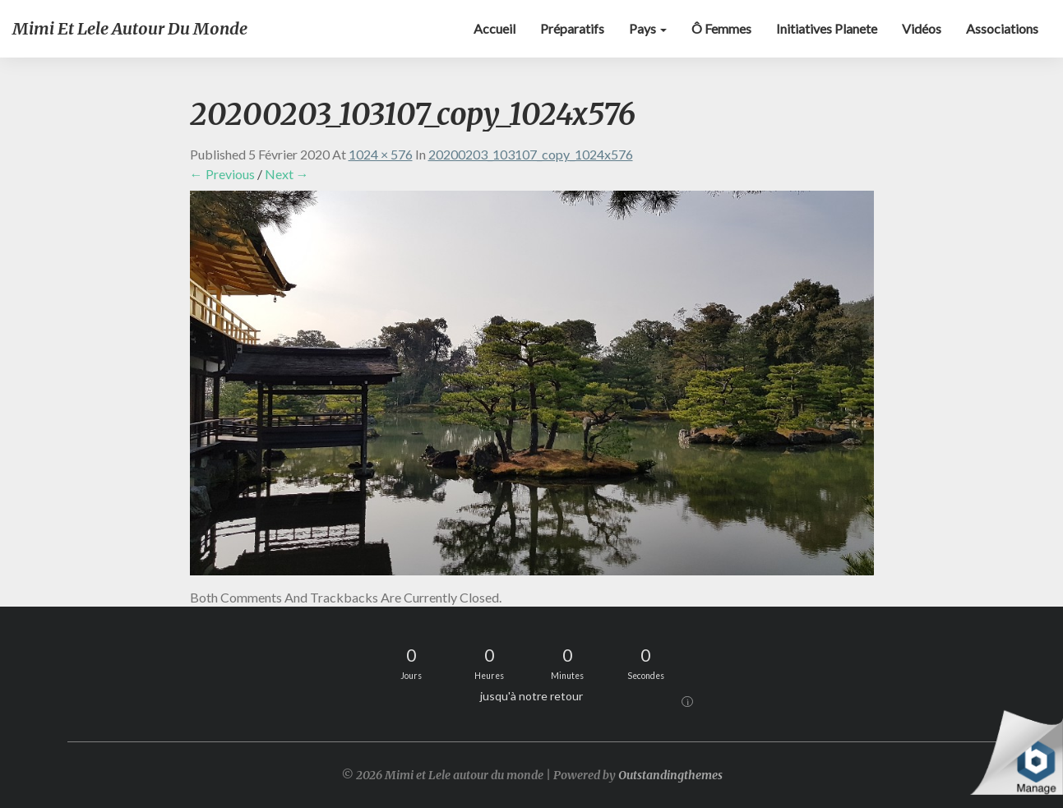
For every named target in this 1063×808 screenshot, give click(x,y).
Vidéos (921, 28)
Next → (287, 174)
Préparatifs (572, 28)
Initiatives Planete (826, 28)
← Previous (222, 174)
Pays (648, 28)
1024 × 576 (381, 154)
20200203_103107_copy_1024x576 (530, 154)
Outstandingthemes (670, 775)
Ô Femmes (721, 28)
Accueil (494, 28)
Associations (1002, 28)
